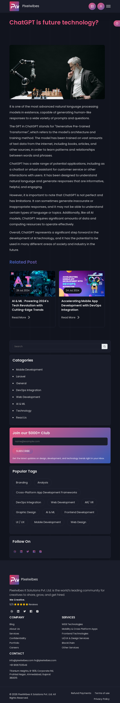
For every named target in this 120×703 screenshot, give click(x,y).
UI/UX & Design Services (75, 635)
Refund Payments (81, 690)
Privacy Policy (102, 696)
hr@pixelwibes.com (45, 658)
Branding (22, 481)
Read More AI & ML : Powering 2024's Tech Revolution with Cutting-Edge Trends (21, 317)
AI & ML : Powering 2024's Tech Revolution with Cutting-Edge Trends (30, 305)
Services (14, 631)
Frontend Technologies (75, 631)
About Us (14, 626)
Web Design (78, 520)
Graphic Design (26, 510)
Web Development (63, 500)
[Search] (57, 346)
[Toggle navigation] (108, 6)
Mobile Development (47, 520)
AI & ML (50, 510)
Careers (14, 645)
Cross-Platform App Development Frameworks (46, 490)
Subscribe (23, 450)
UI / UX (20, 520)
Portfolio (14, 640)
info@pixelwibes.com (21, 658)
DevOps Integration (28, 500)
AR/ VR (89, 500)
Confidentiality (17, 635)
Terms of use (102, 690)
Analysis (43, 481)
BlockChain (68, 640)
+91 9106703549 (18, 662)
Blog (11, 621)
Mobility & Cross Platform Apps (79, 626)
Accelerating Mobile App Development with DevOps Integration (81, 305)
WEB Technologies (72, 621)
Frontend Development (79, 510)
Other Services (70, 645)
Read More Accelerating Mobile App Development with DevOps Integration (70, 317)
